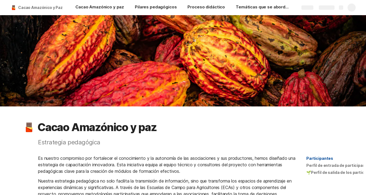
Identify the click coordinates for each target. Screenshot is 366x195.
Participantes (319, 158)
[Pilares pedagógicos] (155, 7)
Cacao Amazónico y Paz (40, 7)
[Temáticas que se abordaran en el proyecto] (262, 7)
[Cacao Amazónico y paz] (99, 7)
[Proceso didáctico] (206, 7)
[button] (29, 127)
